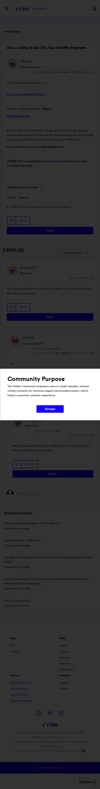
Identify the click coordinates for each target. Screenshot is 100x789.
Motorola (65, 663)
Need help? (12, 546)
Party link (24, 197)
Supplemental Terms (50, 746)
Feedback (11, 528)
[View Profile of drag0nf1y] (28, 268)
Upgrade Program (20, 701)
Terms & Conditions (22, 742)
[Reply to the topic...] (54, 493)
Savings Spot (12, 31)
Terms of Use (41, 742)
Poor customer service (17, 600)
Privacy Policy (21, 751)
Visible (30, 9)
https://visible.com (18, 116)
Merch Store (66, 669)
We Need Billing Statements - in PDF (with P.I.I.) (32, 523)
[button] (11, 220)
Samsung (64, 657)
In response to (47, 349)
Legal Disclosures (59, 742)
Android (15, 651)
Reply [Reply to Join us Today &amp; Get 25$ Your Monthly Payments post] (50, 230)
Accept (50, 408)
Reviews (64, 689)
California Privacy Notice (43, 751)
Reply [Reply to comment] (50, 316)
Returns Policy (18, 695)
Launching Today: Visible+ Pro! (22, 540)
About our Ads (78, 742)
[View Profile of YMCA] (25, 61)
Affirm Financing (20, 683)
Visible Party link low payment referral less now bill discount (41, 207)
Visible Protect (19, 689)
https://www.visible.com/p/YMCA (25, 94)
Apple (63, 645)
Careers (64, 683)
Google (63, 651)
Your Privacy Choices (71, 751)
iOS (12, 645)
